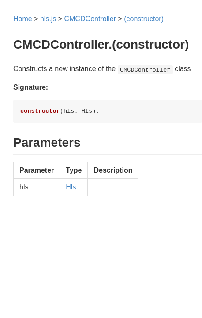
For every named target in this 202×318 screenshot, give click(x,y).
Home (22, 19)
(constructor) (144, 19)
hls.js (48, 19)
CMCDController (90, 19)
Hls (71, 187)
